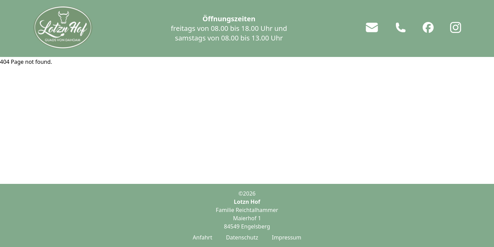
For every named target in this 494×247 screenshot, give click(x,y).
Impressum (286, 237)
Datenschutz (242, 237)
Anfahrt (202, 237)
